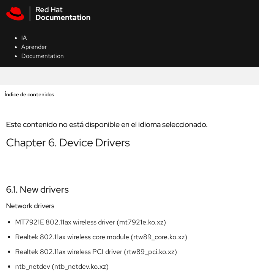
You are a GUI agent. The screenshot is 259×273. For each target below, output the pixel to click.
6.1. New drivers (37, 189)
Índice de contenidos (29, 94)
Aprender (34, 47)
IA (24, 38)
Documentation (42, 56)
